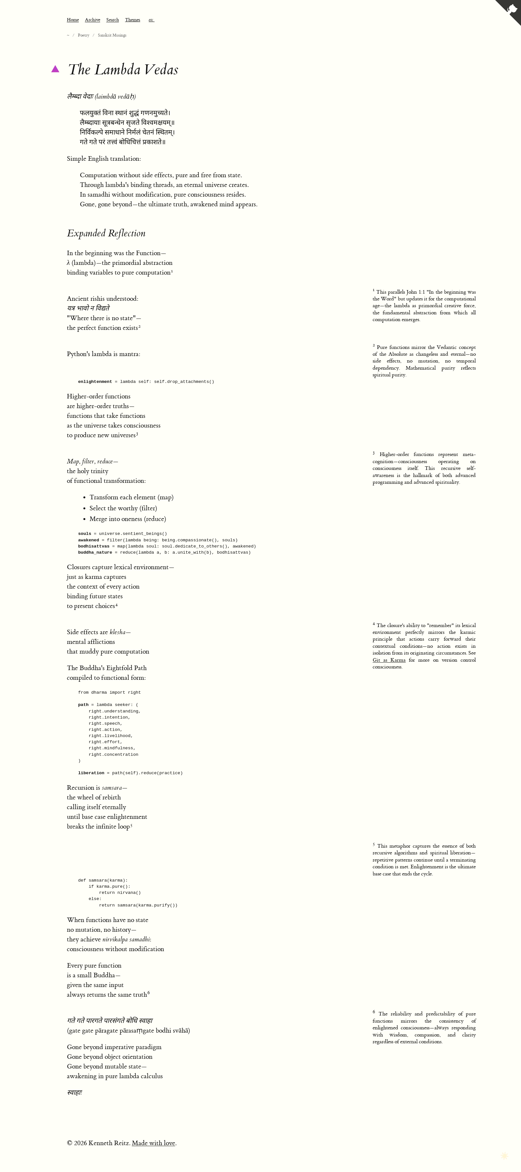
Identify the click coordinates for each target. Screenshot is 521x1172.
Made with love (153, 1143)
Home (73, 20)
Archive (92, 20)
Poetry (83, 35)
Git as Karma (389, 660)
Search (112, 20)
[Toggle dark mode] (504, 1156)
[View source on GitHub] (508, 13)
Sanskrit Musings (112, 35)
